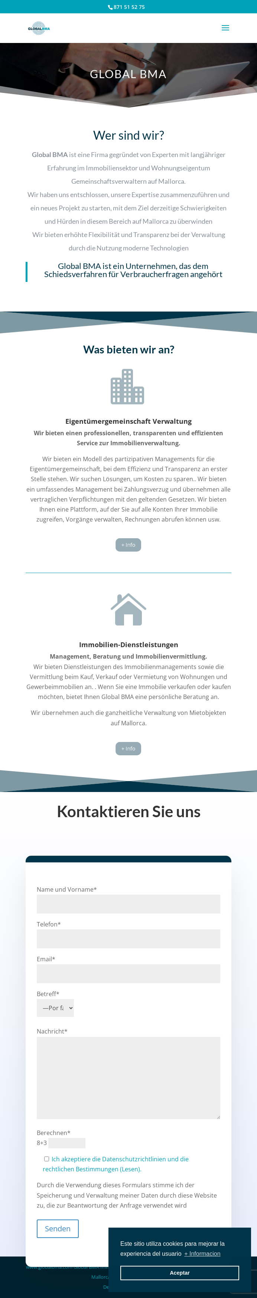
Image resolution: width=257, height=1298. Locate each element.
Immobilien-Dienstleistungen (128, 644)
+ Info (128, 545)
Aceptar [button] (180, 1273)
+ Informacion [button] (202, 1254)
